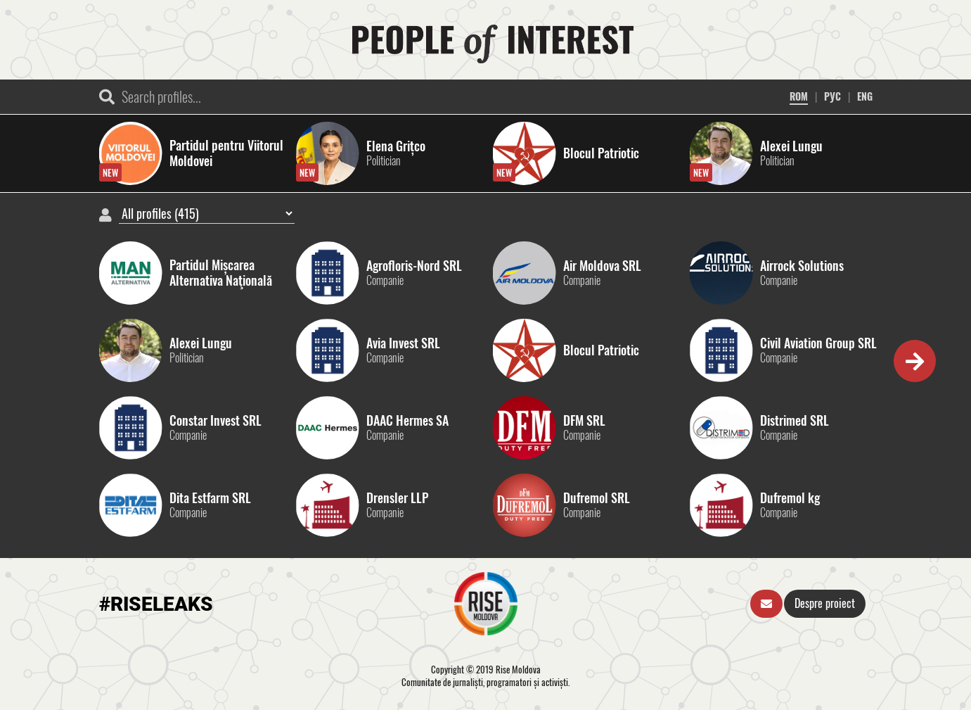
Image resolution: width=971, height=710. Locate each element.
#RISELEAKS (156, 604)
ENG (865, 96)
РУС (832, 96)
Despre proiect (825, 603)
